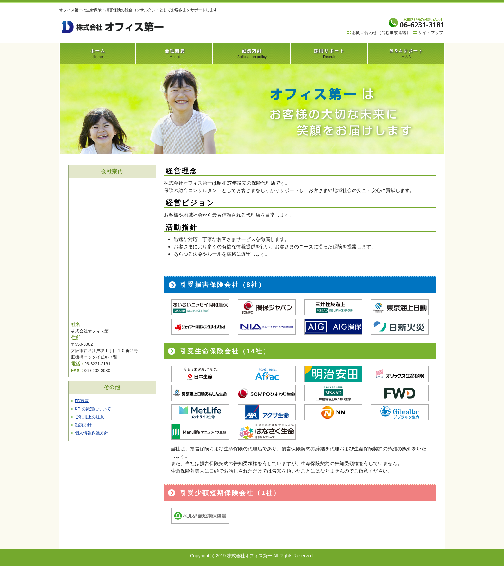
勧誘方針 (252, 53)
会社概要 (174, 53)
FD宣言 (82, 400)
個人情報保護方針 (91, 432)
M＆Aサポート (406, 53)
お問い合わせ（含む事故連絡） (381, 32)
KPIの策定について (93, 408)
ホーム (97, 53)
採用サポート (329, 53)
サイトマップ (430, 32)
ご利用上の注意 (89, 416)
